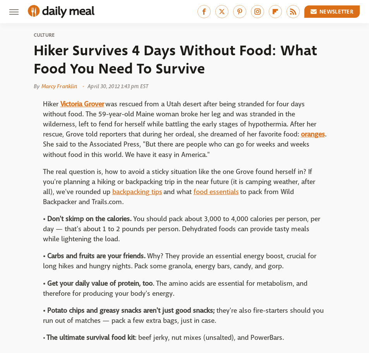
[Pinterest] (239, 11)
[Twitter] (221, 11)
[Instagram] (257, 11)
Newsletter (332, 11)
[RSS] (293, 11)
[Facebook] (204, 11)
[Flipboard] (275, 11)
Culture (44, 35)
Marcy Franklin (59, 86)
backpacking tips (137, 192)
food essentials (216, 192)
